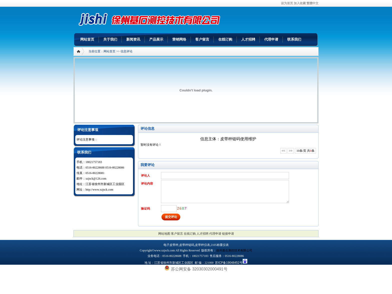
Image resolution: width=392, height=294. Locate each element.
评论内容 (147, 183)
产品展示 (156, 39)
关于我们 (110, 39)
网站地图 (164, 233)
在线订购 (225, 39)
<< (283, 151)
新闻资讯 (133, 39)
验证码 (145, 208)
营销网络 (179, 39)
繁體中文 (312, 3)
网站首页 (87, 39)
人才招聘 (248, 39)
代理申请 (271, 39)
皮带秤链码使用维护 (238, 139)
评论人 (145, 175)
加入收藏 (300, 3)
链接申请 (228, 233)
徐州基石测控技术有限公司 (234, 250)
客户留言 (202, 39)
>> (290, 151)
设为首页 (287, 3)
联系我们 (294, 39)
